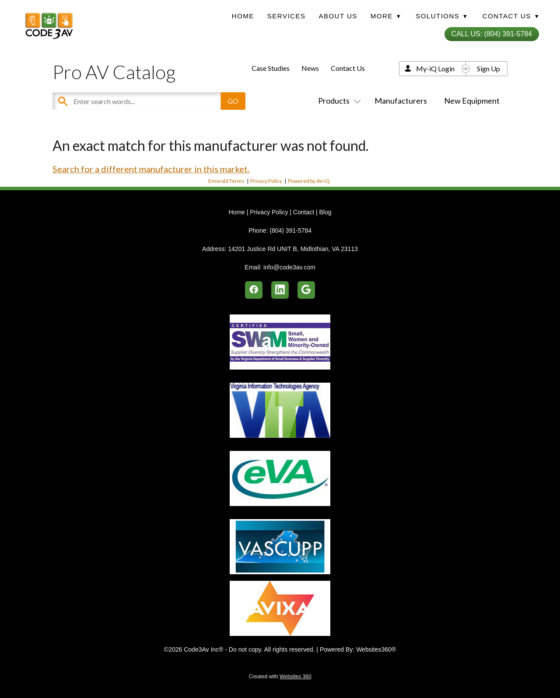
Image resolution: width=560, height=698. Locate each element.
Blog (325, 212)
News (310, 68)
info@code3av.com (289, 267)
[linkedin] (280, 290)
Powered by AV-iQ (309, 181)
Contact (303, 212)
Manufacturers (400, 100)
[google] (306, 290)
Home (243, 16)
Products (337, 100)
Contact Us (348, 68)
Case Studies (271, 68)
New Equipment (472, 100)
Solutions (441, 16)
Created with (279, 677)
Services (286, 16)
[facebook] (253, 290)
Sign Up (488, 68)
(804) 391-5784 (291, 230)
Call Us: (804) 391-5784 (492, 34)
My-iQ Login (435, 68)
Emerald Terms (226, 181)
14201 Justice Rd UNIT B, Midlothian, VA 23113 (293, 248)
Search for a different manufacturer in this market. (150, 169)
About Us (337, 16)
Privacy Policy (266, 181)
